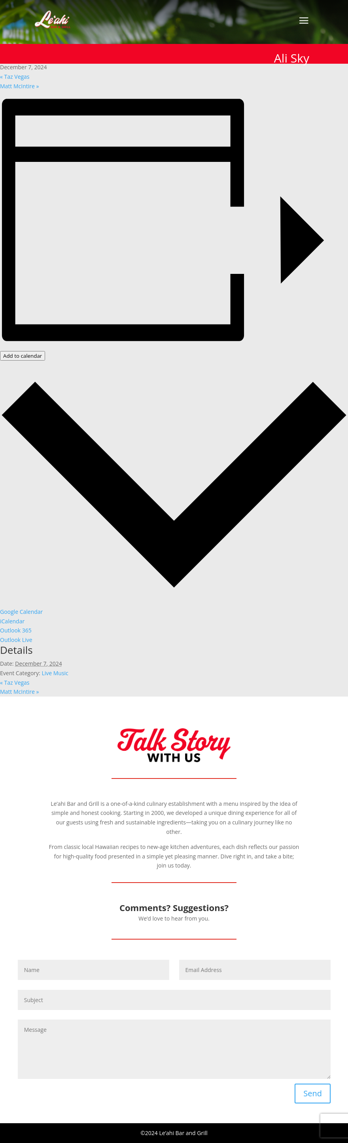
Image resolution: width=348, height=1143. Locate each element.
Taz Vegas (15, 76)
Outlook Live (16, 640)
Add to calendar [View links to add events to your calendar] (22, 355)
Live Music (55, 673)
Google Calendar (21, 611)
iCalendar (12, 621)
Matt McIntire (19, 86)
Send (312, 1093)
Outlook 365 (16, 630)
